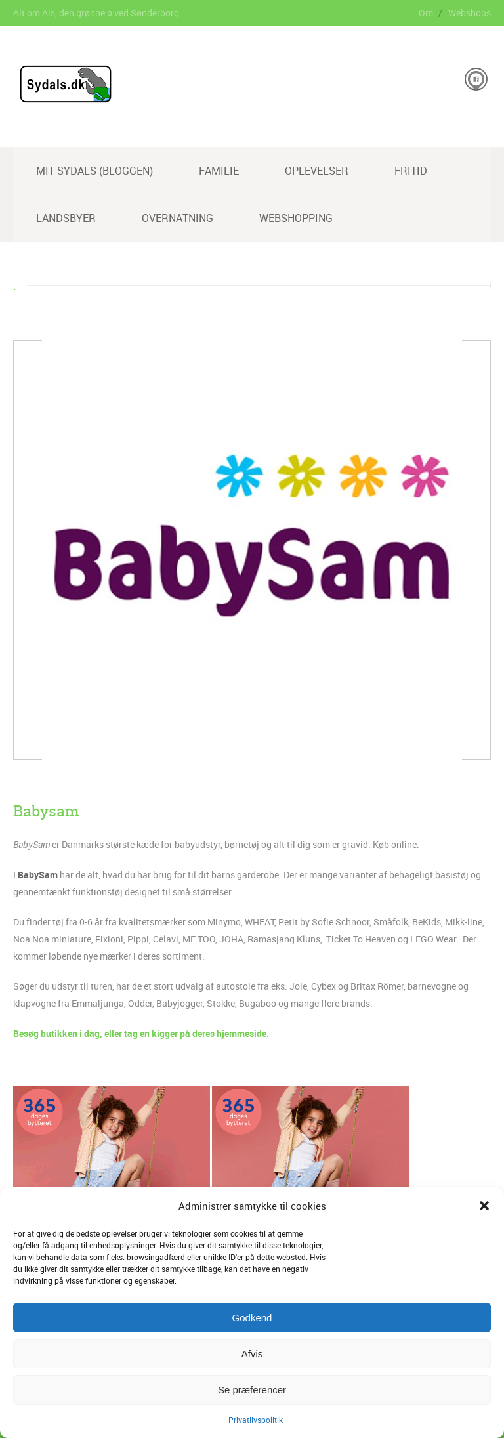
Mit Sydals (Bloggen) (94, 170)
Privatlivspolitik (255, 1419)
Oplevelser (316, 170)
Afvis (252, 1353)
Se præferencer (252, 1389)
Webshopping (296, 218)
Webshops (469, 13)
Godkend (252, 1317)
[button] (484, 1205)
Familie (219, 170)
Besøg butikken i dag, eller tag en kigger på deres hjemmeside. (141, 1033)
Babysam (46, 811)
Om (426, 13)
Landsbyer (66, 218)
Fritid (410, 170)
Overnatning (177, 218)
